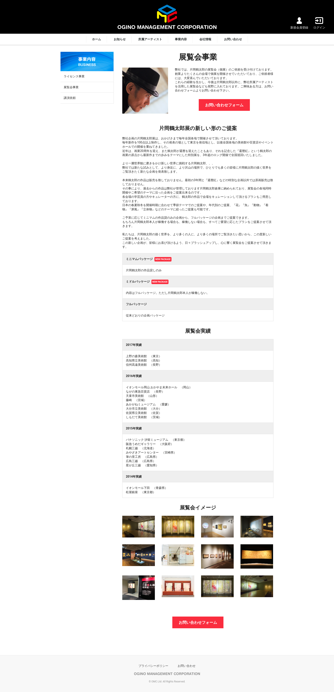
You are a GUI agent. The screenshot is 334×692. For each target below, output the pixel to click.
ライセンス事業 (74, 76)
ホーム (96, 39)
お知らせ (120, 39)
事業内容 (181, 39)
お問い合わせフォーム (224, 105)
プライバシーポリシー (153, 665)
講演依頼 (70, 98)
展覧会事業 (71, 87)
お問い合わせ (233, 39)
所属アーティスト (150, 39)
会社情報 (205, 39)
